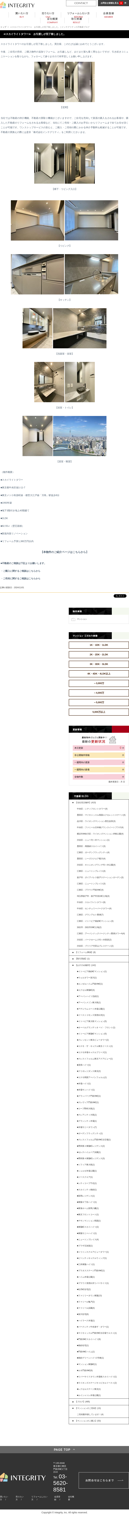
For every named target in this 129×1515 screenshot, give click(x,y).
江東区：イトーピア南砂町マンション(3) (95, 921)
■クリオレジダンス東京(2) (89, 1071)
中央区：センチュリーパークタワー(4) (94, 908)
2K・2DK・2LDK (99, 654)
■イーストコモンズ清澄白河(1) (91, 1015)
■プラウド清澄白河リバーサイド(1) (93, 1283)
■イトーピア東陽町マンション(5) (92, 1034)
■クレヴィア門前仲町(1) (88, 1102)
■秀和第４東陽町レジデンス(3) (91, 1158)
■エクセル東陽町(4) (86, 990)
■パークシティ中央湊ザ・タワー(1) (93, 1327)
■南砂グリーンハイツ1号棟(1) (90, 1358)
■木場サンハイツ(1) (86, 1090)
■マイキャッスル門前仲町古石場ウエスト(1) (97, 1333)
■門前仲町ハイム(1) (86, 1351)
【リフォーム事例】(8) (85, 952)
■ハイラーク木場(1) (86, 1320)
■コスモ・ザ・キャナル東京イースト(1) (95, 1046)
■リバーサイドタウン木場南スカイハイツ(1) (97, 1377)
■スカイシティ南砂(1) (87, 1189)
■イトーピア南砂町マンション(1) (92, 971)
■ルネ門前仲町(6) (85, 1370)
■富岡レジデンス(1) (86, 1196)
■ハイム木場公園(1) (86, 1277)
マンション (82, 619)
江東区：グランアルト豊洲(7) (90, 915)
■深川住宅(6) (83, 1314)
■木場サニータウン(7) (87, 1127)
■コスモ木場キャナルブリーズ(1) (92, 1052)
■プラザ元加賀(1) (85, 1246)
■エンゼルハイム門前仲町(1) (90, 984)
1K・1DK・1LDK (99, 645)
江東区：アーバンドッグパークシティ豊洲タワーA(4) (101, 933)
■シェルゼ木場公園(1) (87, 1171)
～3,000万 (99, 683)
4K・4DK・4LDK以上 (98, 673)
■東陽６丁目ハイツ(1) (87, 1202)
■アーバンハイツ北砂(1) (88, 996)
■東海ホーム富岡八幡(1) (88, 1208)
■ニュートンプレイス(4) (88, 1239)
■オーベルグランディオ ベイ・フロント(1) (96, 1027)
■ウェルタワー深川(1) (87, 977)
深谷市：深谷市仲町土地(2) (89, 927)
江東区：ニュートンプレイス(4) (91, 871)
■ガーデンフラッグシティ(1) (90, 1133)
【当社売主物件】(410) (85, 802)
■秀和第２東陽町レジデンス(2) (91, 1146)
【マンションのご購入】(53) (88, 1421)
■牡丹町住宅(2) (84, 1289)
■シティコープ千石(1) (87, 1183)
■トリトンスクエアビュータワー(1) (93, 1252)
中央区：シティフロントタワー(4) (92, 809)
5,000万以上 (98, 712)
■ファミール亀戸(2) (86, 1302)
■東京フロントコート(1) (88, 1214)
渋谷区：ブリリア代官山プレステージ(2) (95, 946)
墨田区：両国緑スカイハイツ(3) (91, 846)
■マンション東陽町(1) (87, 1364)
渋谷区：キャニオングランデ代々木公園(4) (96, 865)
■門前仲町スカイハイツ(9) (89, 1339)
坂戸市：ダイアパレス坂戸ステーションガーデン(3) (100, 877)
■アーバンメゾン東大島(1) (89, 1002)
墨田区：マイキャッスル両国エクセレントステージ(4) (101, 815)
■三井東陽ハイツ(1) (86, 1264)
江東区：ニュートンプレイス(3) (91, 883)
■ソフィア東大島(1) (86, 1164)
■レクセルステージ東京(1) (89, 1389)
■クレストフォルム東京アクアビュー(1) (95, 1059)
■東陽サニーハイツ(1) (87, 1233)
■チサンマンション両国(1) (89, 1221)
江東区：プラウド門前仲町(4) (90, 890)
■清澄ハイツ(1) (84, 1065)
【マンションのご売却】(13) (88, 1408)
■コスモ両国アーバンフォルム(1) (92, 1077)
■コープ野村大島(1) (86, 1108)
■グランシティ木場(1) (87, 1121)
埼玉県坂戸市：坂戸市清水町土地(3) (93, 896)
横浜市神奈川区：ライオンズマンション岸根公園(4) (100, 834)
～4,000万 (99, 692)
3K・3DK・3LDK (99, 664)
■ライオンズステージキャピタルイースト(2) (97, 1383)
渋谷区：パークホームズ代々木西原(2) (94, 940)
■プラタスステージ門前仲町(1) (91, 1270)
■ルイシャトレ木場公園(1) (89, 1395)
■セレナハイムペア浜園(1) (89, 1152)
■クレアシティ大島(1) (87, 1115)
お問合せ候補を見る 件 (113, 3)
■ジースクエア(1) (85, 1177)
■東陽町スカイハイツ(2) (88, 1227)
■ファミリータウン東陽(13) (89, 1295)
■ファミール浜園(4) (86, 1308)
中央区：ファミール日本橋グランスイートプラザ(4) (100, 827)
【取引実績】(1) (82, 959)
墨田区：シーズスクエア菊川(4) (91, 858)
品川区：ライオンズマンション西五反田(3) (96, 821)
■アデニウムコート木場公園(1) (91, 1009)
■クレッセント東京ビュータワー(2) (93, 1040)
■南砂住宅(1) (83, 1345)
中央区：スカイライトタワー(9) (91, 902)
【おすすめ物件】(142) (85, 965)
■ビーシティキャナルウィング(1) (92, 1258)
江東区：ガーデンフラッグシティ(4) (93, 852)
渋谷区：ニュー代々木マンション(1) (93, 840)
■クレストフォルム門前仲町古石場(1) (94, 1139)
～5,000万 (99, 702)
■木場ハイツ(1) (84, 1083)
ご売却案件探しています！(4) (90, 1414)
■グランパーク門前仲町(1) (89, 1096)
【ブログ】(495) (82, 1402)
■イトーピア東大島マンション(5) (92, 1021)
